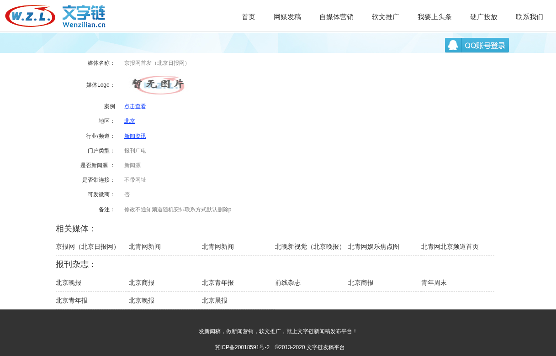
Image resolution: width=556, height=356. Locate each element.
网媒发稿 (287, 17)
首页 (248, 17)
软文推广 (385, 17)
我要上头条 (435, 17)
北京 (129, 121)
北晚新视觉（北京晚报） (310, 246)
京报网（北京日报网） (88, 246)
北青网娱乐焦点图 (373, 246)
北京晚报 (68, 282)
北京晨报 (215, 300)
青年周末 (434, 282)
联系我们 (529, 17)
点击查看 (135, 106)
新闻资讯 (135, 136)
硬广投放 (484, 17)
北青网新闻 (145, 246)
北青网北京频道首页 (450, 246)
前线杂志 (288, 282)
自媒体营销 (336, 17)
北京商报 (141, 282)
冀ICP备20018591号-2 (242, 347)
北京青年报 (218, 282)
